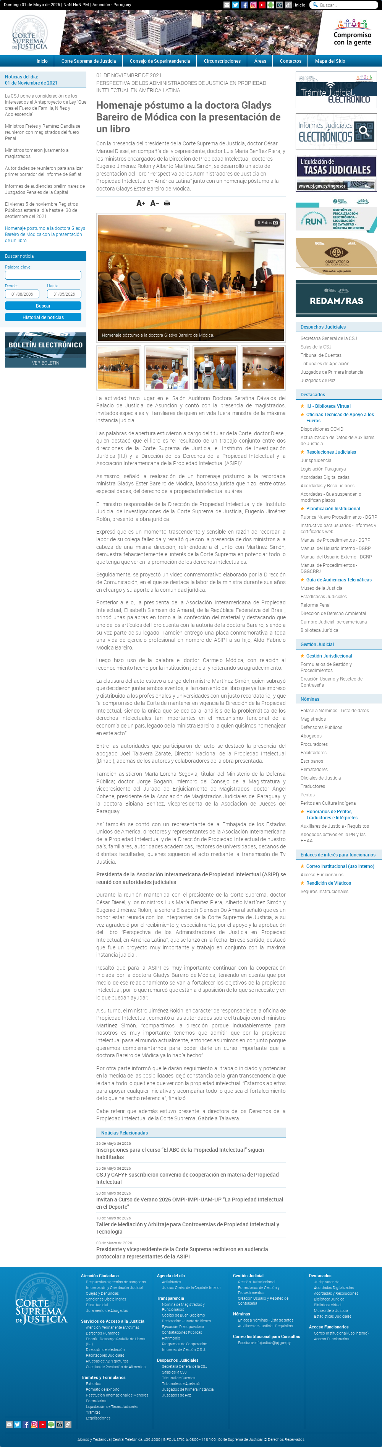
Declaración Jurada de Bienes (186, 1320)
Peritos (308, 794)
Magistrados (313, 719)
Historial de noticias (43, 317)
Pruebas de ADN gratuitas (107, 1361)
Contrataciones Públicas (182, 1332)
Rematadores (314, 769)
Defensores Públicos (321, 727)
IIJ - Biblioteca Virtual (328, 406)
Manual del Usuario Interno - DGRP (336, 548)
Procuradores (314, 744)
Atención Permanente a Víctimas (112, 1327)
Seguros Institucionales (324, 891)
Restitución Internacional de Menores (117, 1395)
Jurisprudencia (316, 460)
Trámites (93, 1412)
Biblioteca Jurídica (319, 630)
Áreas (260, 61)
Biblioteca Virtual (327, 1304)
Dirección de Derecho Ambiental (333, 613)
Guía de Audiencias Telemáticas (339, 579)
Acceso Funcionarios (322, 874)
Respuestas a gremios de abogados (116, 1281)
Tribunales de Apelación (325, 363)
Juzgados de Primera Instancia (332, 372)
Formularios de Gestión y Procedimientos (326, 667)
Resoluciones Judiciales (331, 452)
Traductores (313, 786)
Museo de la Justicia (321, 588)
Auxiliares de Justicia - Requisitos (335, 826)
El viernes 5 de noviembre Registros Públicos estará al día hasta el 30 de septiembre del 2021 (41, 210)
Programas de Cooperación (184, 1343)
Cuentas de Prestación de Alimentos (116, 1366)
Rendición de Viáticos (328, 883)
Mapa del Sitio (330, 61)
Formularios (96, 1400)
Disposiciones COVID (322, 429)
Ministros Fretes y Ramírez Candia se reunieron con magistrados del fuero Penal (42, 132)
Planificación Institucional (333, 508)
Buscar (43, 306)
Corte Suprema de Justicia (89, 61)
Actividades (171, 1281)
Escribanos (312, 761)
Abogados (311, 735)
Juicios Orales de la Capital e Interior (191, 1287)
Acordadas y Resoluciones (327, 485)
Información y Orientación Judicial (114, 1287)
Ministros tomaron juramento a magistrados (36, 153)
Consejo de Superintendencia (160, 61)
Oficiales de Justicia (321, 778)
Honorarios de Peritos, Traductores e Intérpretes (332, 814)
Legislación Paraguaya (323, 469)
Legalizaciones (98, 1418)
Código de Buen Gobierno (183, 1315)
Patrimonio (171, 1338)
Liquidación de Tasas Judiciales (112, 1406)
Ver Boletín (46, 363)
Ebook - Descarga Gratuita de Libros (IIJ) (115, 1341)
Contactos (290, 61)
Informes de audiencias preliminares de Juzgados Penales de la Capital (45, 189)
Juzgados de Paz (318, 380)
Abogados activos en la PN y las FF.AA (333, 837)
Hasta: (53, 285)
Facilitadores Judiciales (105, 1355)
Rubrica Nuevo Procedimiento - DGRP (339, 517)
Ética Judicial (97, 1304)
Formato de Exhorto (103, 1389)
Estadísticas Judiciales (324, 596)
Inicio (300, 5)
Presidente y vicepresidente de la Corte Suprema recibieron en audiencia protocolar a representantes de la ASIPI (182, 1252)
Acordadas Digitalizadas (325, 477)
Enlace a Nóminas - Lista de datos (335, 710)
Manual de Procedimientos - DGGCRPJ (329, 568)
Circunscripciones (222, 61)
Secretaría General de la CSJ (329, 338)
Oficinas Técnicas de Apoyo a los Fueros (340, 417)
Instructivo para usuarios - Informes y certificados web (338, 528)
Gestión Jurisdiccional (329, 656)
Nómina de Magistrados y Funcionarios (183, 1307)
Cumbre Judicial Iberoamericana (334, 622)
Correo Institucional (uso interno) (340, 866)
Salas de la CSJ (316, 346)
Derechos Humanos (103, 1333)
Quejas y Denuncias (102, 1293)
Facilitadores (314, 752)
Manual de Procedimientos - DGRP (335, 540)
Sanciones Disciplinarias (106, 1299)
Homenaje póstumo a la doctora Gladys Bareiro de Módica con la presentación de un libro (45, 234)
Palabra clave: (18, 267)
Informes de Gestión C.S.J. (184, 1349)
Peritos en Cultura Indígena (328, 803)
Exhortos (93, 1383)
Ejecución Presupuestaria (183, 1326)
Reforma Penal (315, 605)
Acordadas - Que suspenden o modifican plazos (331, 497)
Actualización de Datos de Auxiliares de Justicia (337, 440)
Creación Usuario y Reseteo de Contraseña (332, 681)
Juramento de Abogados (107, 1310)
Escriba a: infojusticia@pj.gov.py (264, 1342)
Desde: (11, 285)
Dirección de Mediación (105, 1349)
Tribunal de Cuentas (321, 355)
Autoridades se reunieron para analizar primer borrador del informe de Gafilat (44, 171)
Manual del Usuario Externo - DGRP (336, 556)
